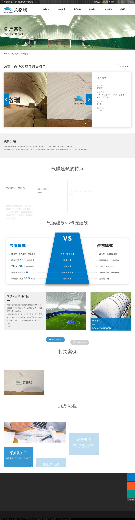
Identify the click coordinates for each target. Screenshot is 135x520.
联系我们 (123, 9)
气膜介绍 (45, 9)
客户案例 (77, 9)
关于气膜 (7, 492)
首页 (7, 54)
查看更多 (124, 66)
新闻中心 (92, 9)
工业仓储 (24, 54)
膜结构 (41, 519)
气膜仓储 (9, 519)
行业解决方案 (10, 503)
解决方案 (61, 9)
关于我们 (108, 9)
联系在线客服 (55, 343)
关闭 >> (131, 499)
